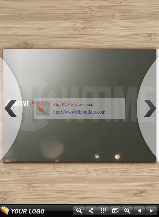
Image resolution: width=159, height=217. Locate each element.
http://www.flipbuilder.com (79, 112)
